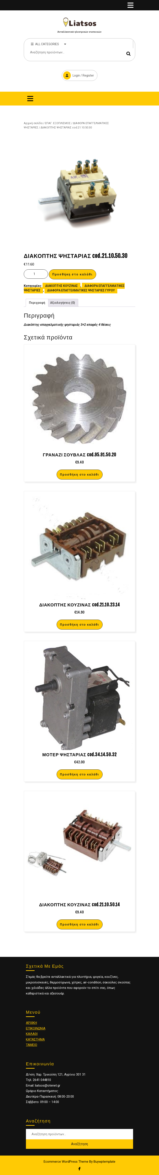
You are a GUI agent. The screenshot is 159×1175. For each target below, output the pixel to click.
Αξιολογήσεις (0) (62, 302)
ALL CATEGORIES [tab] (48, 44)
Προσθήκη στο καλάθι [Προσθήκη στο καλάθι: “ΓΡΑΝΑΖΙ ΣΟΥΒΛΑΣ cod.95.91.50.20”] (79, 474)
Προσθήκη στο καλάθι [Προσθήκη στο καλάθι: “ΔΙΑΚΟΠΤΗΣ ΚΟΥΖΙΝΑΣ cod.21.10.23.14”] (79, 624)
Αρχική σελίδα (33, 123)
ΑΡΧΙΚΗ (31, 1023)
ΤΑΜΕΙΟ (31, 1045)
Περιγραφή (37, 302)
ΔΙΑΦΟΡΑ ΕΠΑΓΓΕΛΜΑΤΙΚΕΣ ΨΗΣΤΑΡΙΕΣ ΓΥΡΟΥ (81, 290)
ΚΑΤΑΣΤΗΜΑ (35, 1039)
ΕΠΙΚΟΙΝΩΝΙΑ (35, 1028)
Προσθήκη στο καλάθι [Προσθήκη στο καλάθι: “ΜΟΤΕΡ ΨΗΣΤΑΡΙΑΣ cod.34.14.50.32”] (79, 774)
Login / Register (78, 75)
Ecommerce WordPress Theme (66, 1162)
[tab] (130, 5)
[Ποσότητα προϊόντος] (36, 274)
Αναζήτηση (128, 53)
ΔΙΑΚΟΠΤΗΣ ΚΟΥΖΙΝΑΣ (61, 286)
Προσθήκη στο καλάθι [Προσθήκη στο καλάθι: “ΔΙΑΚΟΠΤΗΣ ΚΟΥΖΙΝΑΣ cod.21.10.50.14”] (79, 924)
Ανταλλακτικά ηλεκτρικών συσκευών (79, 31)
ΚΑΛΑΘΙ (32, 1034)
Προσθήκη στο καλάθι (72, 274)
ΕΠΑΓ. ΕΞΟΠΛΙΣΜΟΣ (58, 123)
